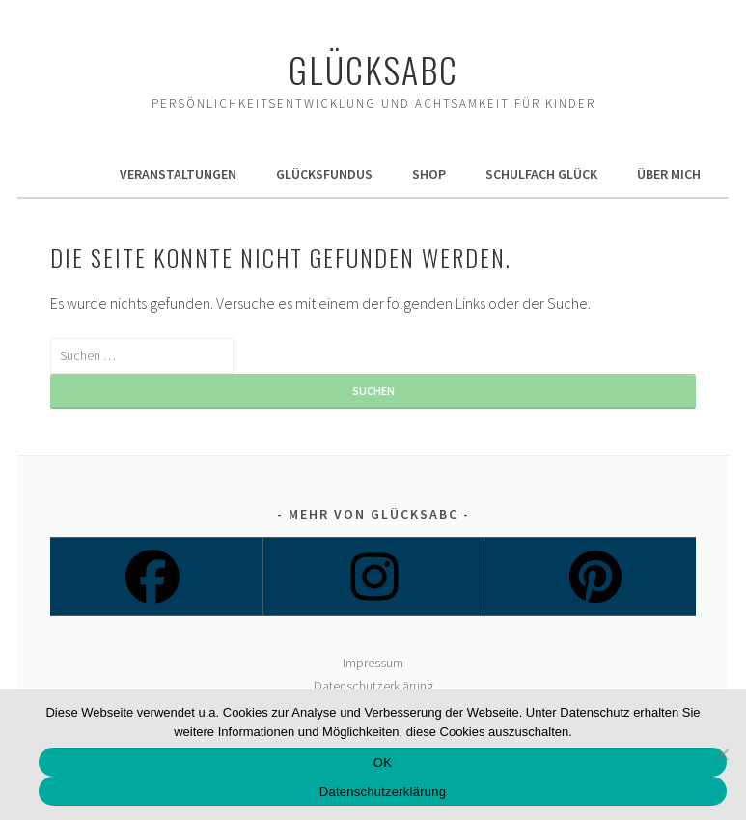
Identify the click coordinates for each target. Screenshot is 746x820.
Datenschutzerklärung (373, 685)
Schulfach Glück (541, 174)
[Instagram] (373, 576)
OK (382, 762)
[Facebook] (151, 576)
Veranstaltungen (178, 174)
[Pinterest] (594, 576)
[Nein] (722, 754)
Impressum (373, 662)
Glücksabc (373, 69)
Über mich (669, 174)
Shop (429, 174)
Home (62, 174)
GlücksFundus (324, 174)
